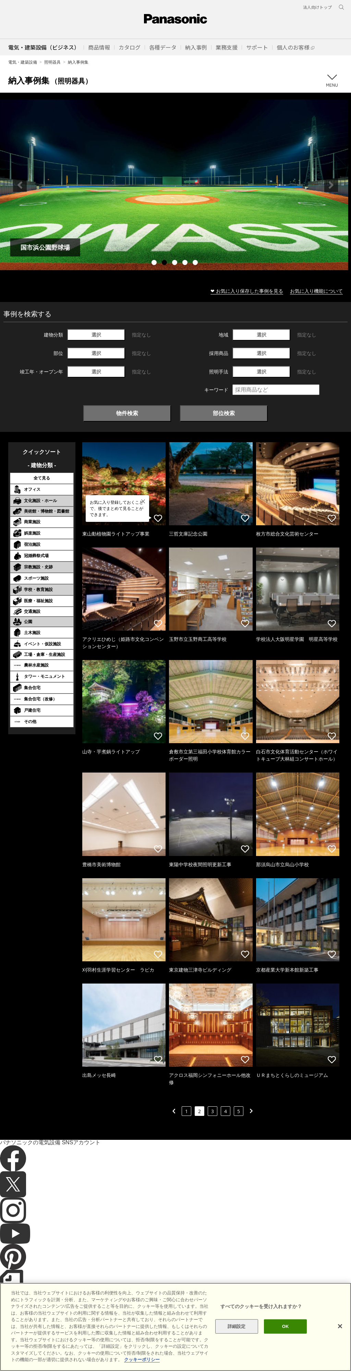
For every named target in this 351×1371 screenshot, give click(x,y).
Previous (20, 185)
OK (285, 1339)
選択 (96, 334)
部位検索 (224, 413)
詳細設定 (237, 1339)
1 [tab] (155, 263)
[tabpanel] (175, 185)
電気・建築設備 (22, 62)
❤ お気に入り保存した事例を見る (246, 291)
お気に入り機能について (316, 291)
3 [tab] (175, 263)
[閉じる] (340, 1338)
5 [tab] (196, 263)
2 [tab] (165, 263)
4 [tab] (185, 263)
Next (331, 185)
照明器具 (52, 62)
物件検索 (127, 413)
